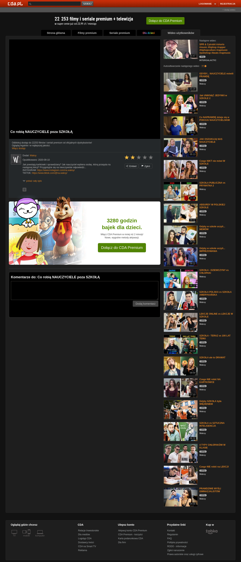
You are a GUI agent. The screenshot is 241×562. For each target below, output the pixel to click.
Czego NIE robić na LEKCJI (214, 466)
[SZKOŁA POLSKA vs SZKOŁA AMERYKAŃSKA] (180, 300)
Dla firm (122, 542)
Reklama (82, 550)
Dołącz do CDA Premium (122, 248)
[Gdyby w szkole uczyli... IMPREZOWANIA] (180, 256)
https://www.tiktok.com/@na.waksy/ (49, 173)
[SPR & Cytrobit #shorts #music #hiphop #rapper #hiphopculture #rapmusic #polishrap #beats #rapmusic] (180, 48)
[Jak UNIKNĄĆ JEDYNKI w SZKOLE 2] (180, 103)
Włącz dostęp (18, 148)
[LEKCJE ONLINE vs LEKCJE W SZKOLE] (180, 322)
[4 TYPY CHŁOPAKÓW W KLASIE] (180, 453)
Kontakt (171, 530)
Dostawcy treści (86, 542)
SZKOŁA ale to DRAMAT (212, 357)
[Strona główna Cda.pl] (16, 3)
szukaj (88, 3)
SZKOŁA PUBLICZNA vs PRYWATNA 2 (212, 184)
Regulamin (172, 534)
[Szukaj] (54, 3)
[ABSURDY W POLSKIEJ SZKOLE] (180, 212)
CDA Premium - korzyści (130, 534)
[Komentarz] (84, 290)
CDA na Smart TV (87, 546)
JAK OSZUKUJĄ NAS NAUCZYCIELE (210, 140)
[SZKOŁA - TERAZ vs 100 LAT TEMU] (180, 343)
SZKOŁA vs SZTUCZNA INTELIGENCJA (211, 424)
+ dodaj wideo (229, 10)
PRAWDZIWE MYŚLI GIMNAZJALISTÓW (210, 490)
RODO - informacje (176, 546)
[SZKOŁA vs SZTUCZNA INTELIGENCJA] (180, 431)
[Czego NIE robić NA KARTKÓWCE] (180, 387)
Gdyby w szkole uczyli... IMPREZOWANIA (212, 249)
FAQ (169, 538)
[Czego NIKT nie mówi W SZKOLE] (180, 169)
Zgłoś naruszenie (175, 550)
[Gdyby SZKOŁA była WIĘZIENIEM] (180, 409)
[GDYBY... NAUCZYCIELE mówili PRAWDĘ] (180, 81)
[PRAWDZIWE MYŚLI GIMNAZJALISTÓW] (180, 496)
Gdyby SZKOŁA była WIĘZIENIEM (210, 402)
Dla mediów (84, 534)
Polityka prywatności (177, 542)
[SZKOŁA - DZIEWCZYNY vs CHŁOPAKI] (180, 278)
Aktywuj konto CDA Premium (132, 530)
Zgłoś (145, 166)
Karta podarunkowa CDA (130, 538)
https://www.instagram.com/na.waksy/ (56, 170)
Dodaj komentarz (146, 303)
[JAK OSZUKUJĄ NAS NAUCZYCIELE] (180, 147)
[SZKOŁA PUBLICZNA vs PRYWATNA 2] (180, 191)
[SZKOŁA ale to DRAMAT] (180, 365)
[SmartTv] (29, 538)
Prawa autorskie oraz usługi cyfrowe (185, 554)
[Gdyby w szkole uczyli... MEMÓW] (180, 234)
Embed (131, 166)
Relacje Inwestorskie (88, 530)
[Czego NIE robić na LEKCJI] (180, 474)
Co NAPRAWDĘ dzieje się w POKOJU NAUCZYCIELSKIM (214, 118)
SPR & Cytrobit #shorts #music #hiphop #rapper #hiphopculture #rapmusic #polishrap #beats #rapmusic (214, 48)
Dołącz (165, 20)
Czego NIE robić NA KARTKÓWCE (209, 381)
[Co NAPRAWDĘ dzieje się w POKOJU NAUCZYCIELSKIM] (180, 125)
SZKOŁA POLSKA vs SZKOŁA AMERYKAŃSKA (215, 293)
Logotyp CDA (85, 538)
